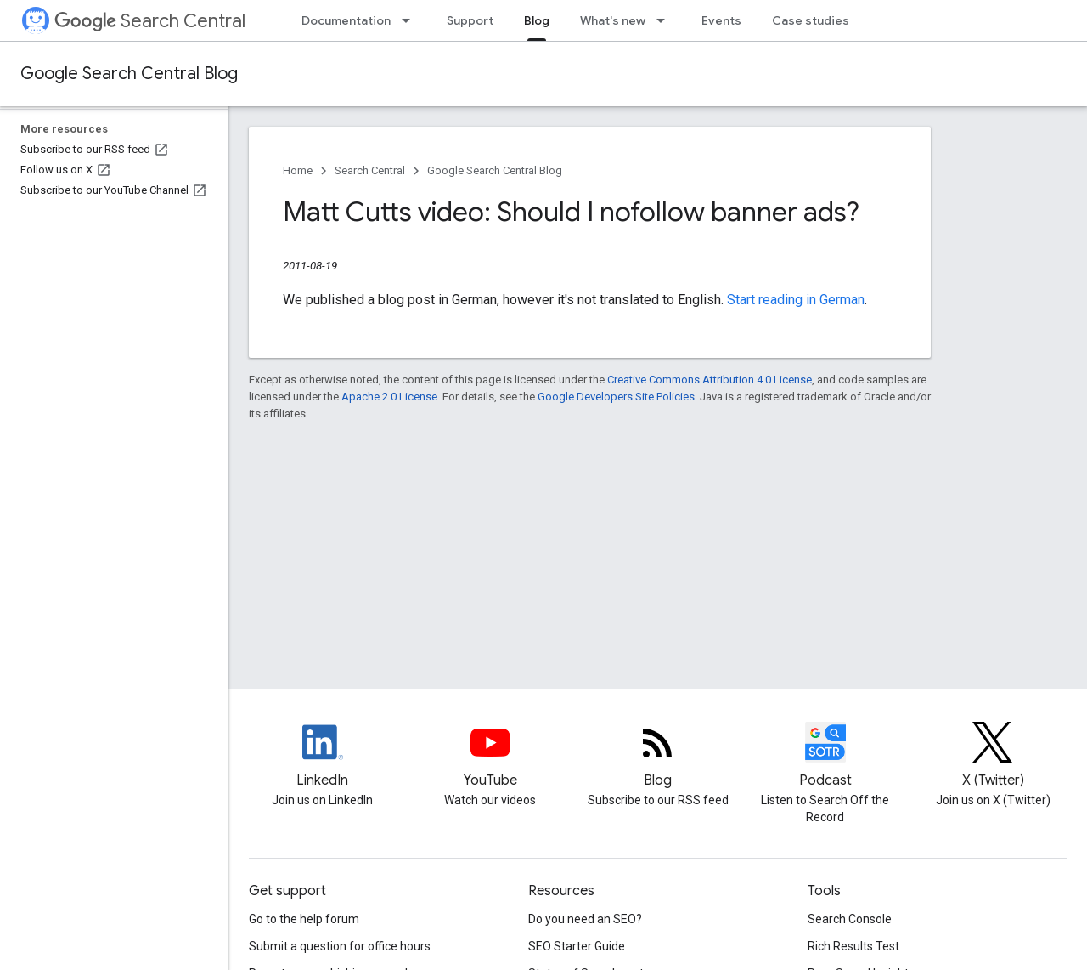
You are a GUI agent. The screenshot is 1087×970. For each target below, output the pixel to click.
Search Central (149, 20)
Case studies (810, 20)
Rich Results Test (853, 946)
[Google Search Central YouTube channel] (489, 756)
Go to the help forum (304, 919)
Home (298, 170)
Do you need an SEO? (585, 919)
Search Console (850, 919)
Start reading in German (796, 300)
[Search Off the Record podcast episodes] (825, 756)
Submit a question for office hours (340, 946)
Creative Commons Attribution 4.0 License (709, 379)
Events (721, 20)
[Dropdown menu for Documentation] (411, 20)
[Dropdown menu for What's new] (665, 20)
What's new (612, 20)
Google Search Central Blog (129, 73)
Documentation (346, 20)
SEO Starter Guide (576, 946)
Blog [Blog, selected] (536, 20)
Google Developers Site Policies (616, 396)
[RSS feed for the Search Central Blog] (657, 756)
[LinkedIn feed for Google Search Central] (322, 756)
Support (470, 20)
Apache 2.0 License (389, 396)
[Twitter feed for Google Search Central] (993, 756)
